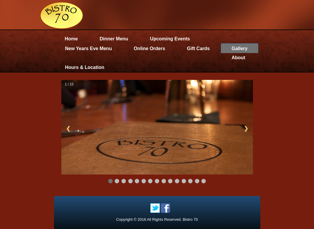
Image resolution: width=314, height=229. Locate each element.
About (238, 57)
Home (71, 38)
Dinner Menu (114, 38)
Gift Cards (198, 48)
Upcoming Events (170, 38)
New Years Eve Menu (88, 48)
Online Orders (149, 48)
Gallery (239, 48)
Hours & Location (84, 67)
